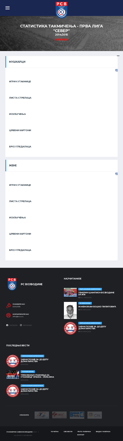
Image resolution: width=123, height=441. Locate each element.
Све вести (68, 431)
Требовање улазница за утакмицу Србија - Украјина (37, 376)
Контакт (80, 435)
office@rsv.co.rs (18, 316)
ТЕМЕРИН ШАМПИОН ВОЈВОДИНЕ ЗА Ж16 (96, 293)
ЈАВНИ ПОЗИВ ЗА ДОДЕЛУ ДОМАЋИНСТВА (92, 327)
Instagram (26, 325)
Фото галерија (84, 431)
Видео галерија (103, 431)
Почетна (54, 431)
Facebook (12, 325)
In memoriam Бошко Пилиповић (97, 306)
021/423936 (16, 307)
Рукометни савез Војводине (20, 432)
